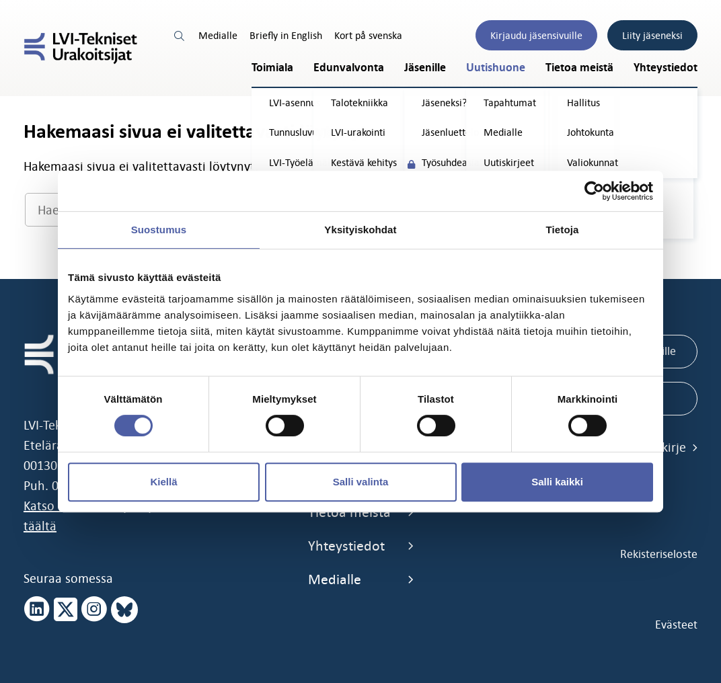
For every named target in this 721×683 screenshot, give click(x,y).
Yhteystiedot (665, 67)
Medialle (217, 35)
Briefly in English (286, 35)
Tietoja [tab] (562, 229)
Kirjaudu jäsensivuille (536, 35)
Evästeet (676, 624)
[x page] (65, 609)
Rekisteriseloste (658, 554)
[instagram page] (94, 609)
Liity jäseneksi (652, 35)
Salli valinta (361, 481)
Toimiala (272, 67)
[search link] (180, 35)
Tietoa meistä (579, 67)
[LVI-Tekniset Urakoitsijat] (81, 48)
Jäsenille (425, 67)
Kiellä (163, 481)
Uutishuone (495, 67)
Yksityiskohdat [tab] (360, 229)
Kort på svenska (368, 35)
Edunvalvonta (348, 67)
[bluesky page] (124, 609)
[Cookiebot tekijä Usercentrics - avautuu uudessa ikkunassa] (594, 191)
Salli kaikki (557, 481)
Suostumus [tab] (159, 229)
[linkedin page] (37, 609)
